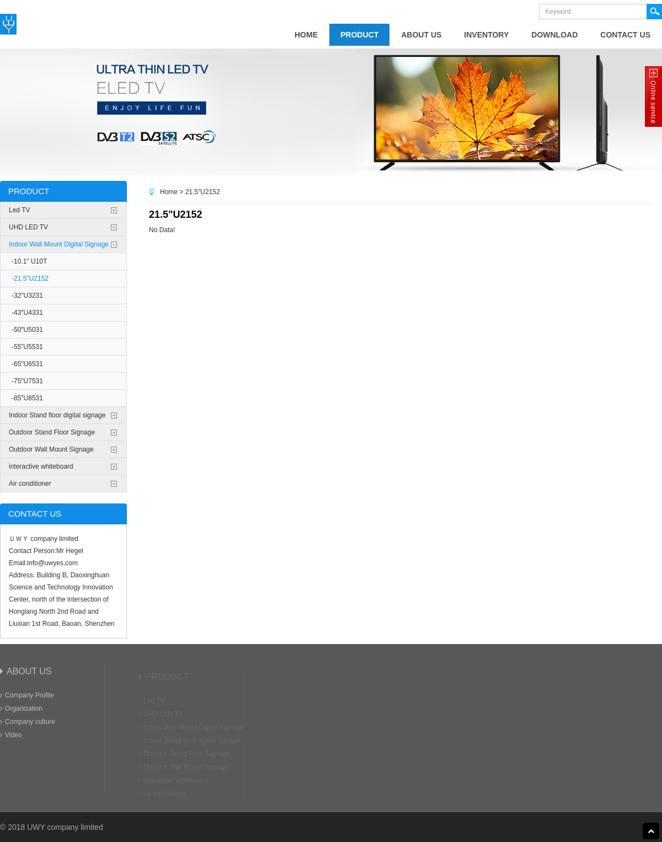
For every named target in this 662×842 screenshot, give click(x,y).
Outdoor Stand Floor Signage (52, 432)
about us (421, 34)
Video (11, 737)
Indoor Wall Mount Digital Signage (59, 244)
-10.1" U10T (29, 261)
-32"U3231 (27, 295)
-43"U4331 (27, 313)
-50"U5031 (27, 330)
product (359, 34)
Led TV (19, 210)
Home (169, 192)
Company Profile (27, 697)
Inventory (486, 34)
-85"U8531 (27, 398)
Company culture (27, 724)
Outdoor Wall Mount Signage (51, 449)
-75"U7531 (27, 381)
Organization (21, 711)
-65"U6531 (27, 364)
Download (554, 34)
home (306, 34)
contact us (625, 34)
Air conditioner (30, 483)
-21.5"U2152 (30, 278)
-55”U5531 (27, 347)
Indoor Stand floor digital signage (57, 415)
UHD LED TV (28, 227)
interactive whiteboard (41, 466)
